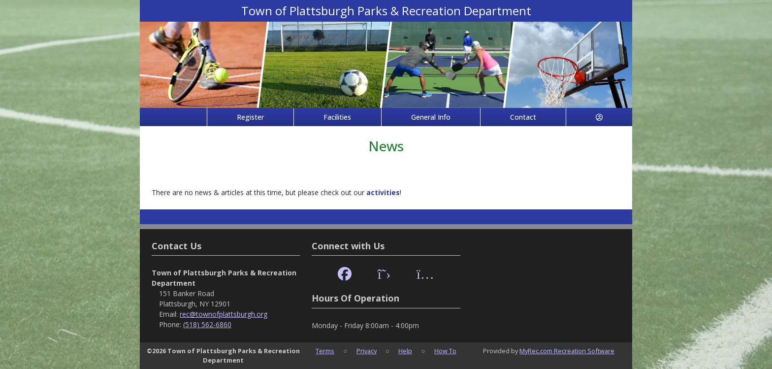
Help (405, 350)
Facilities (337, 117)
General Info (430, 117)
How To (445, 350)
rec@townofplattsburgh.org (223, 314)
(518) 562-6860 (207, 324)
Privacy (366, 350)
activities (383, 192)
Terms (325, 350)
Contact (523, 117)
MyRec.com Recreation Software (566, 350)
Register (250, 117)
